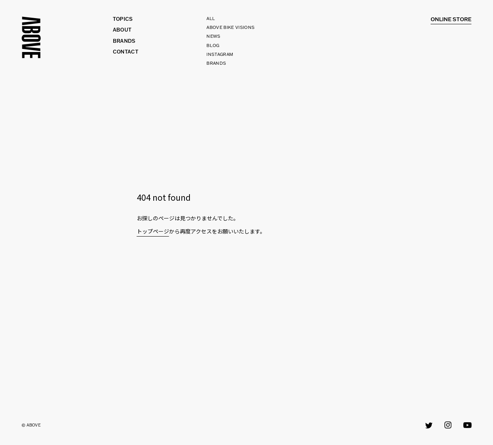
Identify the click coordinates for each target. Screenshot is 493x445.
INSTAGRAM (219, 54)
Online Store (451, 19)
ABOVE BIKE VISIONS (230, 27)
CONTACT (125, 51)
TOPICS (123, 19)
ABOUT (122, 29)
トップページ (153, 231)
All (210, 18)
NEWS (213, 36)
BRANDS (216, 63)
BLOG (212, 45)
